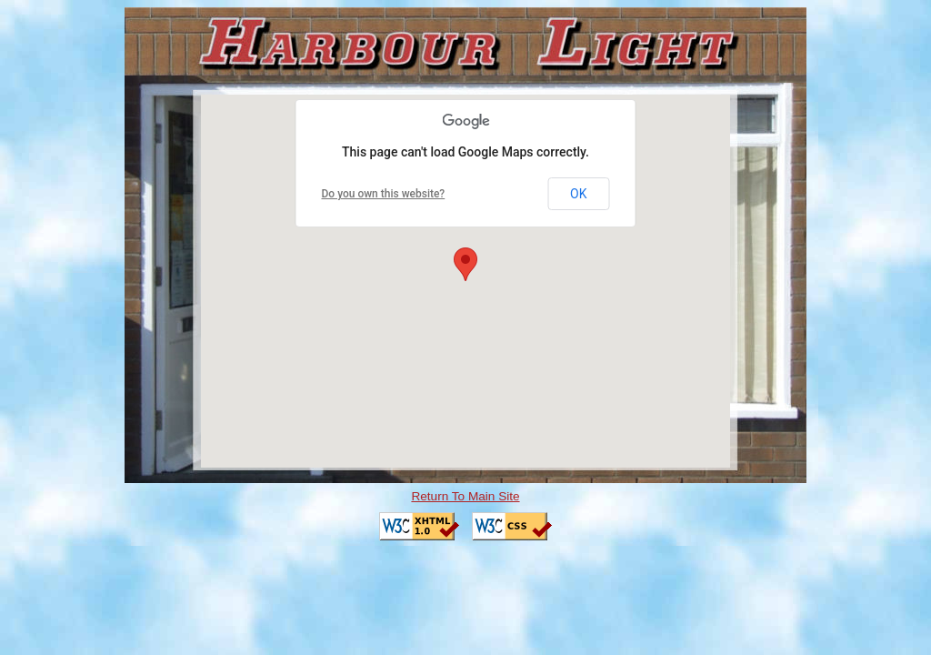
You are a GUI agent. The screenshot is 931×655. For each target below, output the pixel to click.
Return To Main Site (465, 496)
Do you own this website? (383, 193)
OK (578, 193)
